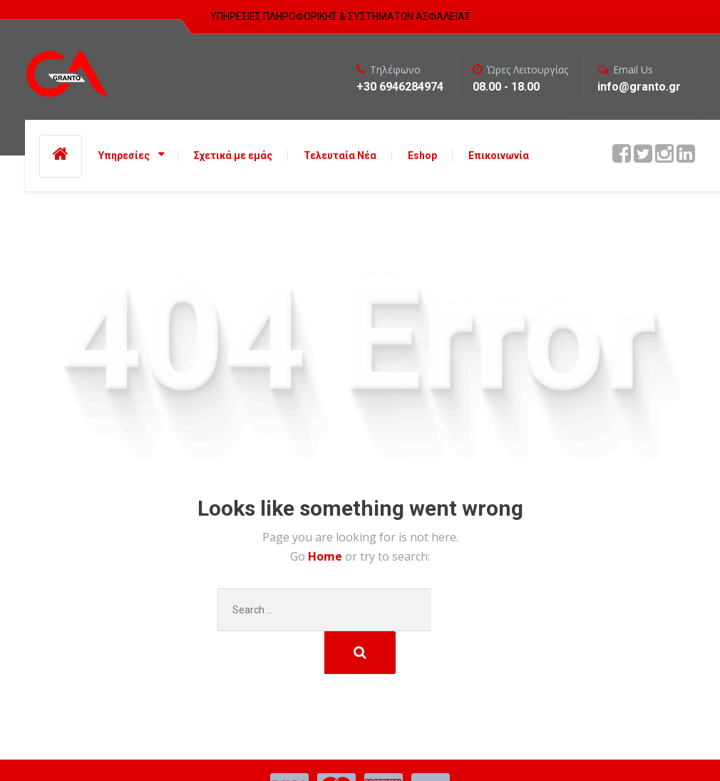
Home (326, 556)
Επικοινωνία (498, 155)
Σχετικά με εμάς (233, 155)
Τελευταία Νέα (340, 155)
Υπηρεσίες (124, 155)
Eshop (422, 155)
